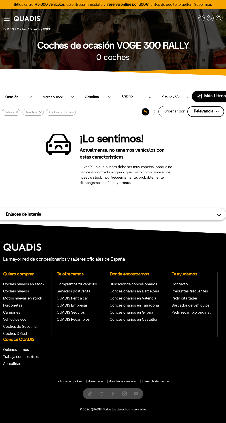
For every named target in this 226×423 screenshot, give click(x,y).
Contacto (179, 284)
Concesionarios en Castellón (134, 319)
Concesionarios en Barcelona (134, 291)
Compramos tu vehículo (77, 284)
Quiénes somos (16, 350)
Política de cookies (69, 381)
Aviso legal (96, 381)
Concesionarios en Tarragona (134, 305)
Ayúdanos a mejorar (123, 381)
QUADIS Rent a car (72, 298)
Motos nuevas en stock (22, 298)
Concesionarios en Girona (131, 312)
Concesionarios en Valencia (133, 298)
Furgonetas (12, 305)
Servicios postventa (73, 291)
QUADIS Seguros (71, 312)
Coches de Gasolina (20, 326)
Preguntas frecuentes (189, 291)
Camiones (11, 312)
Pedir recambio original (191, 312)
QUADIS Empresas (72, 305)
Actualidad (12, 364)
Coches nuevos (16, 291)
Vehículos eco (14, 319)
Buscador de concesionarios (133, 284)
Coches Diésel (15, 333)
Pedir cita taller (184, 298)
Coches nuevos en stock (23, 284)
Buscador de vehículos (190, 305)
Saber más (203, 4)
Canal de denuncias (156, 381)
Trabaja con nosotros (21, 357)
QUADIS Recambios (73, 319)
